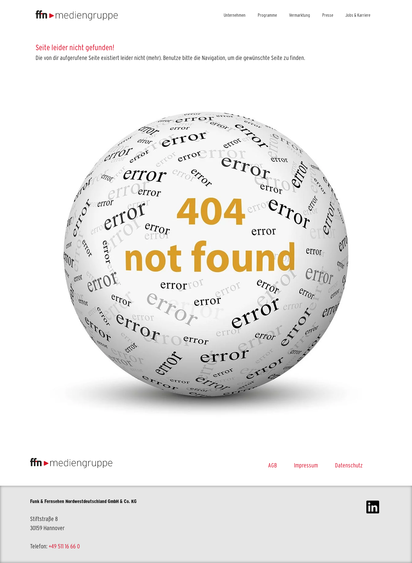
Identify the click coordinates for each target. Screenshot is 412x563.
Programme (267, 15)
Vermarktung (299, 15)
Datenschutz (349, 465)
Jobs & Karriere (357, 15)
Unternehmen (235, 15)
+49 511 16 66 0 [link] (64, 546)
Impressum (306, 465)
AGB (272, 465)
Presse (327, 15)
